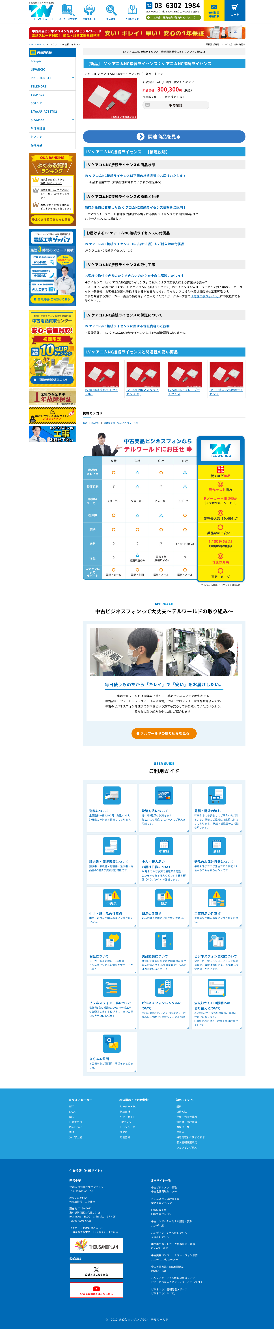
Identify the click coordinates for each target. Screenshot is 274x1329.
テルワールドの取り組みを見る (165, 733)
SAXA (72, 1111)
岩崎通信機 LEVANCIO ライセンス (121, 423)
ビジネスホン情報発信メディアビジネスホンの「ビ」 (169, 1291)
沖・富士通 (75, 1137)
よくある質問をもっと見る (52, 219)
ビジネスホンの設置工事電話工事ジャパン (165, 1201)
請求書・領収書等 (186, 1122)
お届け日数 (182, 1127)
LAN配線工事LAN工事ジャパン (161, 1212)
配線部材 (125, 1111)
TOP (31, 44)
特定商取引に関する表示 (190, 1137)
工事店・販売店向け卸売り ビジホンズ (174, 17)
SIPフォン (125, 1122)
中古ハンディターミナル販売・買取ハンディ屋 (171, 1223)
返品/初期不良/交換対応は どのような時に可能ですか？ (56, 206)
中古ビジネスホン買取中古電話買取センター (164, 1189)
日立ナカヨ (75, 1122)
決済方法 (181, 1111)
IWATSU (41, 44)
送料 (179, 1106)
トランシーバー (129, 1127)
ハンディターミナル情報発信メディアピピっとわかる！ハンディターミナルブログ (177, 1280)
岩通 (71, 1132)
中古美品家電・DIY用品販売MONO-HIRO (167, 1268)
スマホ (124, 1132)
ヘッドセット (127, 1116)
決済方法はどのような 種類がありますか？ (52, 181)
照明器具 (125, 1137)
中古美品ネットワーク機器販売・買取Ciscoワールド (173, 1246)
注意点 (180, 1132)
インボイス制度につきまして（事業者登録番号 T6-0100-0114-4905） (95, 1230)
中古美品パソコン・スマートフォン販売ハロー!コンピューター (174, 1257)
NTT (71, 1106)
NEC (71, 1116)
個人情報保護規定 (186, 1142)
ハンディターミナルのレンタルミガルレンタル (169, 1234)
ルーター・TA (128, 1106)
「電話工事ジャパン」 (205, 296)
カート (235, 14)
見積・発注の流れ (186, 1116)
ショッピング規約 (186, 1147)
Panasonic (75, 1127)
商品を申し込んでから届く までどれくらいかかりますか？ (54, 193)
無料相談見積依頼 (213, 14)
